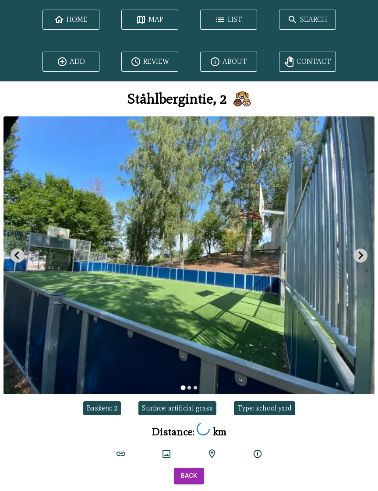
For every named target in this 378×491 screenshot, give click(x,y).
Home (71, 19)
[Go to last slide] (18, 256)
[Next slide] (360, 256)
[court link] (121, 454)
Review (150, 61)
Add (71, 61)
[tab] (182, 388)
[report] (258, 454)
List (228, 19)
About (228, 61)
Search (307, 19)
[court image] (166, 454)
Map (149, 19)
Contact (307, 61)
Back (189, 476)
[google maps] (212, 454)
